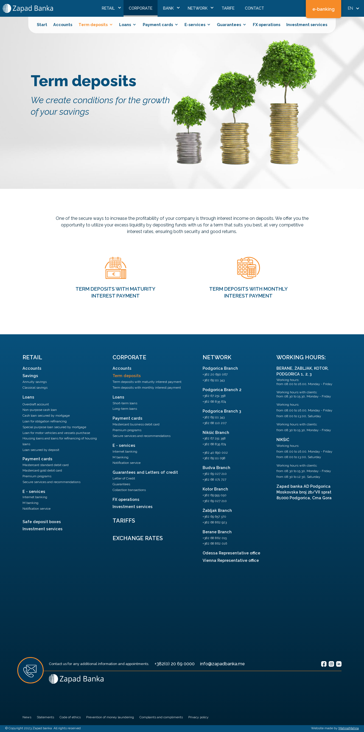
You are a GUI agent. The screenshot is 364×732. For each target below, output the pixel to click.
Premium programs (37, 476)
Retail (32, 357)
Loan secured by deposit (41, 450)
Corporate (140, 8)
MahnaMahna (348, 728)
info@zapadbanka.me (222, 663)
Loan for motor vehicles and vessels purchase (56, 433)
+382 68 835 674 (214, 401)
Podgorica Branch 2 (222, 389)
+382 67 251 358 (214, 396)
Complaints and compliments (161, 717)
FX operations (266, 24)
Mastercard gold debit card (42, 470)
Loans (28, 397)
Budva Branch (216, 467)
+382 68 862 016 (215, 543)
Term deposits (127, 375)
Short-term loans (125, 403)
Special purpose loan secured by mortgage (54, 427)
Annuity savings (35, 382)
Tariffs (124, 520)
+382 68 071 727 (214, 479)
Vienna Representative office (231, 560)
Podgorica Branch (220, 368)
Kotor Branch (215, 489)
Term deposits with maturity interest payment (147, 382)
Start (42, 24)
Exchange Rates (138, 538)
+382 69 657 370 (214, 516)
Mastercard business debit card (136, 424)
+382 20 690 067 (215, 374)
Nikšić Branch (216, 432)
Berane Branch (217, 531)
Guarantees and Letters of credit (145, 472)
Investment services (306, 24)
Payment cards (37, 458)
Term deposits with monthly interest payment (147, 387)
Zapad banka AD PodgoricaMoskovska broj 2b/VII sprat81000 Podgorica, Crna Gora (304, 492)
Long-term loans (125, 409)
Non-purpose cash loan (40, 410)
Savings (30, 375)
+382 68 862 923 (215, 522)
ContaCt (254, 8)
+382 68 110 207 (214, 423)
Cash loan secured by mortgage (46, 415)
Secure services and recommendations (51, 482)
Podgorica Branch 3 (222, 411)
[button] (110, 8)
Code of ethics (70, 717)
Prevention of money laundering (110, 717)
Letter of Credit (124, 478)
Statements (45, 717)
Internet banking (35, 497)
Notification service (37, 509)
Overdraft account (36, 404)
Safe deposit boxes (42, 521)
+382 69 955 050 (214, 495)
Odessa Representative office (231, 553)
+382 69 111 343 (214, 380)
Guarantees (121, 484)
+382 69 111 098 (214, 458)
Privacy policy (198, 717)
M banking (30, 503)
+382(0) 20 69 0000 (175, 663)
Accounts (62, 24)
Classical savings (35, 387)
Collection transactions (129, 490)
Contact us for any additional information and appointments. (99, 664)
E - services (34, 491)
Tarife (228, 8)
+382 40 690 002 (215, 453)
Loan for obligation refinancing (45, 421)
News (27, 717)
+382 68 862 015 (215, 538)
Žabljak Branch (217, 510)
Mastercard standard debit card (46, 465)
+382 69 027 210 (215, 474)
